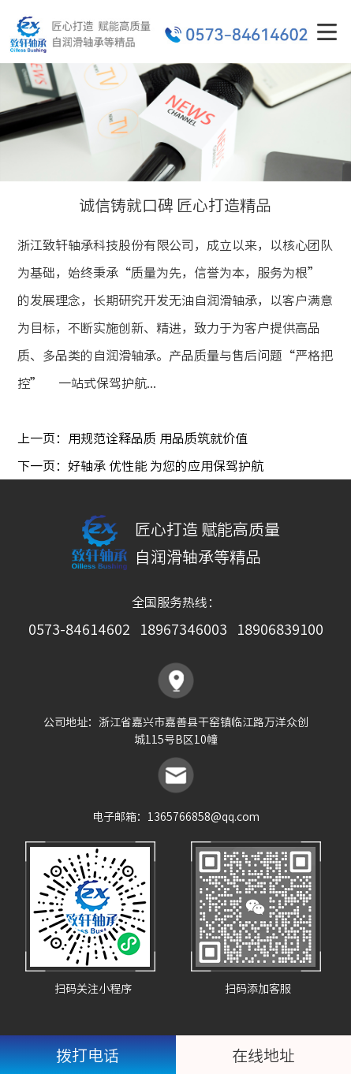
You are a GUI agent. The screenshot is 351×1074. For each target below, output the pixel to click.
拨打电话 (87, 1054)
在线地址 (263, 1054)
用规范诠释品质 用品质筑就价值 (158, 437)
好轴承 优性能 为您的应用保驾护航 (165, 465)
